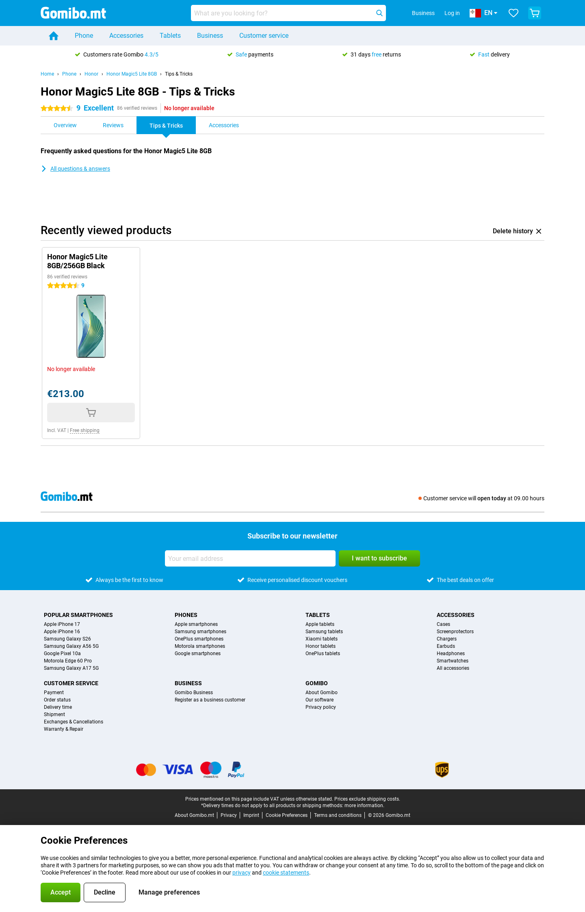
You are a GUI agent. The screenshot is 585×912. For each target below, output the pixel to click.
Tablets (170, 35)
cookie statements (286, 872)
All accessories (453, 668)
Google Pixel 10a (62, 653)
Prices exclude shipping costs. (367, 799)
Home (47, 74)
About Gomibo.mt (194, 815)
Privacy (229, 815)
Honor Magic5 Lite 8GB (131, 74)
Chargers (447, 639)
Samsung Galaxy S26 (67, 639)
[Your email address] (250, 558)
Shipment (54, 714)
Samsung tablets (324, 631)
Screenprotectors (455, 631)
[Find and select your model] (288, 13)
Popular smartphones (78, 615)
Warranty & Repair (63, 729)
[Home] (54, 36)
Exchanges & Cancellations (73, 722)
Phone (84, 35)
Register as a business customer (210, 700)
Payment (54, 692)
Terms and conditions (338, 815)
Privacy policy (321, 707)
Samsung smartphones (200, 631)
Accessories (126, 35)
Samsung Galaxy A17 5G (71, 668)
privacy (241, 872)
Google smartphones (198, 653)
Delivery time (58, 707)
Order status (57, 700)
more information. (364, 805)
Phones (186, 615)
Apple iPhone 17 (62, 624)
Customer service (263, 35)
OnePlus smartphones (199, 639)
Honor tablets (321, 646)
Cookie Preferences (287, 815)
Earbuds (446, 646)
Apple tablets (320, 624)
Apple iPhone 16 (62, 631)
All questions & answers (75, 168)
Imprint (251, 815)
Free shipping (85, 430)
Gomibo (317, 683)
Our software (320, 700)
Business (210, 35)
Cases (443, 624)
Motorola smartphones (200, 646)
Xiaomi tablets (322, 639)
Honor (91, 74)
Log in (452, 13)
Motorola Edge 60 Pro (68, 661)
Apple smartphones (196, 624)
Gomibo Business (194, 692)
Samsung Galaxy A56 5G (71, 646)
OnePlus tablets (323, 653)
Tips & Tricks (179, 74)
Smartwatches (452, 661)
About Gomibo (322, 692)
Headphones (451, 653)
